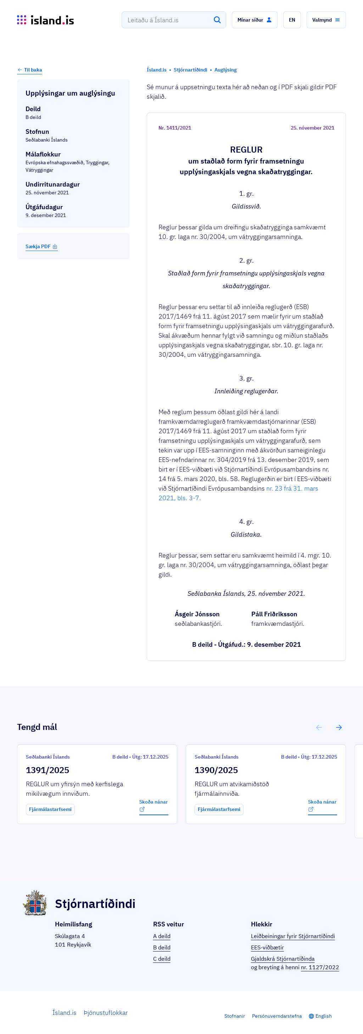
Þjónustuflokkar (106, 1013)
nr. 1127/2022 (320, 967)
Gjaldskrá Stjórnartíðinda (283, 958)
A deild (162, 935)
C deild (162, 958)
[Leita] (217, 20)
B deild (162, 947)
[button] (255, 19)
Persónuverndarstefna (277, 1016)
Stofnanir (234, 1016)
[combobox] (174, 19)
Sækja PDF (42, 246)
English (323, 1016)
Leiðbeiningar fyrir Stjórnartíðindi (293, 935)
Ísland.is (64, 1013)
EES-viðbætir (267, 947)
